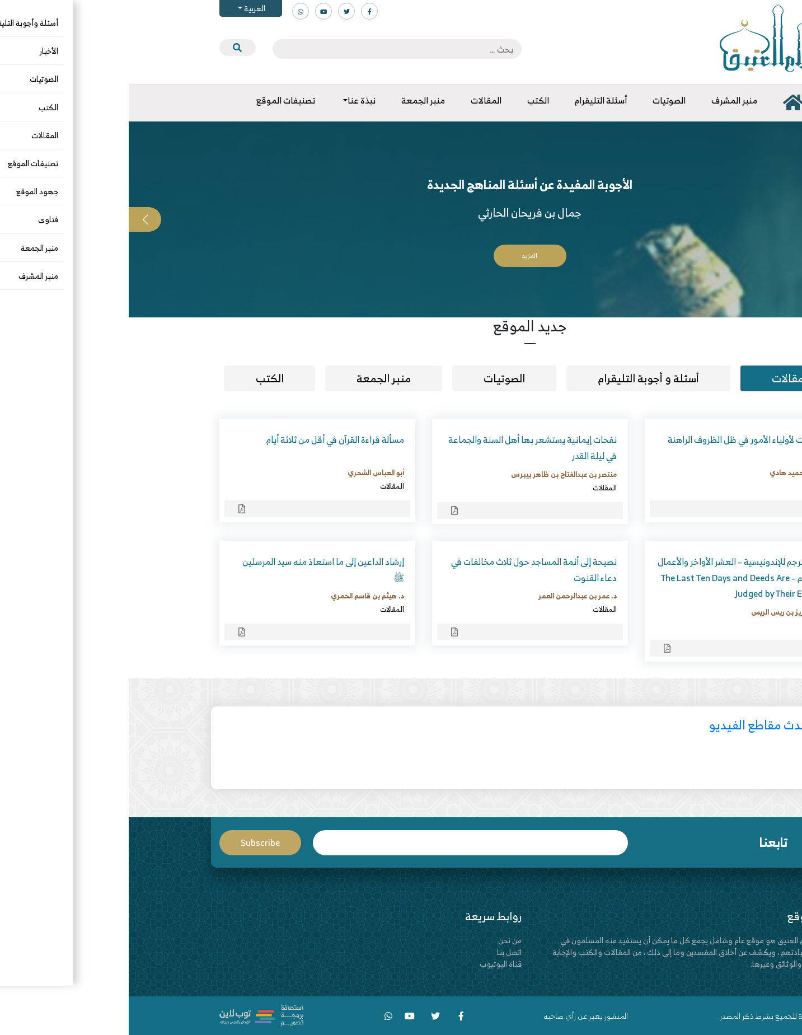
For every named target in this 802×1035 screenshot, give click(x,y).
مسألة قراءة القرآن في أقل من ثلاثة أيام (206, 439)
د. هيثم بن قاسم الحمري (238, 595)
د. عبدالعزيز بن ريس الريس (661, 612)
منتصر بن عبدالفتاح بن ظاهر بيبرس (435, 474)
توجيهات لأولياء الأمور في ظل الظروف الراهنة (620, 439)
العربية (125, 8)
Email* (341, 842)
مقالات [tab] (659, 378)
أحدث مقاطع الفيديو (631, 725)
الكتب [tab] (141, 378)
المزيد (401, 255)
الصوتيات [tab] (375, 378)
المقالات (689, 486)
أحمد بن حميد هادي (671, 472)
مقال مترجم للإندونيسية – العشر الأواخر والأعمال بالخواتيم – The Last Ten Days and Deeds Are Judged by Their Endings (615, 578)
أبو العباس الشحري (247, 472)
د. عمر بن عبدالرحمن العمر (449, 595)
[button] (786, 219)
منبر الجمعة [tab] (255, 378)
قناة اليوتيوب (372, 964)
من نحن (381, 940)
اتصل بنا (380, 952)
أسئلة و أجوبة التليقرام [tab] (519, 378)
